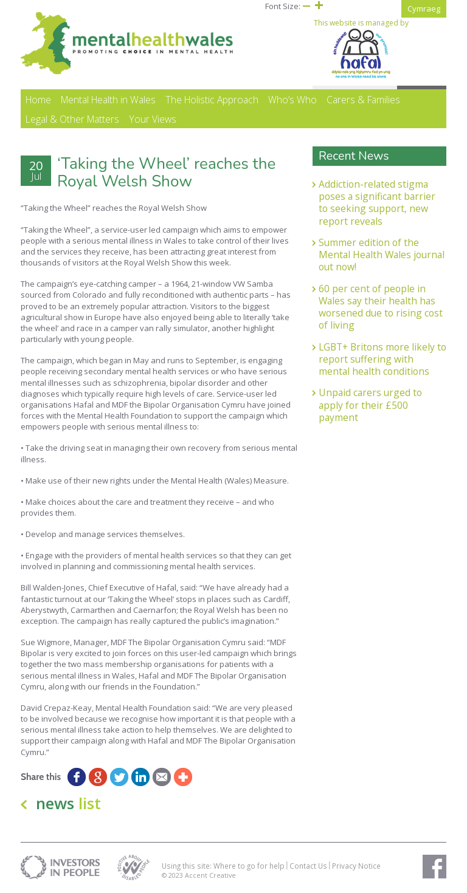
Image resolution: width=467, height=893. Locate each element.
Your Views (152, 119)
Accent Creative (210, 875)
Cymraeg (423, 8)
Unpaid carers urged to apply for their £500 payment (370, 404)
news (68, 803)
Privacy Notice (356, 866)
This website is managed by (361, 48)
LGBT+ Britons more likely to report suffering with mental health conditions (382, 359)
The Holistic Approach (211, 99)
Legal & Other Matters (72, 119)
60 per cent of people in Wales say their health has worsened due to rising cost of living (381, 307)
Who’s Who (292, 99)
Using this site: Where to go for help (223, 866)
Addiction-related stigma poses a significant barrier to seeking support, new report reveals (377, 202)
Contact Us (308, 866)
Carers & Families (363, 99)
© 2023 (173, 875)
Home (38, 99)
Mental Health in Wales (108, 99)
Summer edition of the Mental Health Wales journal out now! (382, 254)
